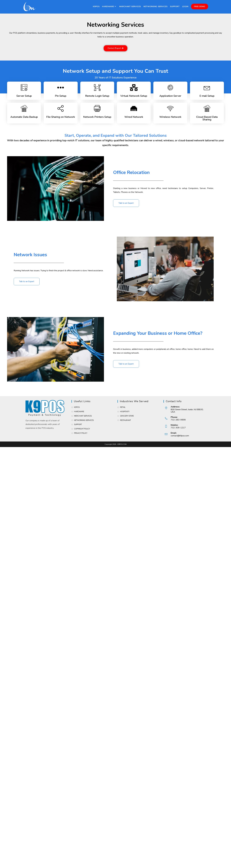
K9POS (77, 407)
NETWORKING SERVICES (84, 420)
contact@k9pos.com (180, 435)
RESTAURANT (125, 420)
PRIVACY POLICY (80, 433)
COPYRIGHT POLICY (82, 429)
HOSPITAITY (124, 411)
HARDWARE (79, 411)
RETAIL (122, 407)
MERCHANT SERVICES (83, 416)
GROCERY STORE (127, 416)
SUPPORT (78, 424)
